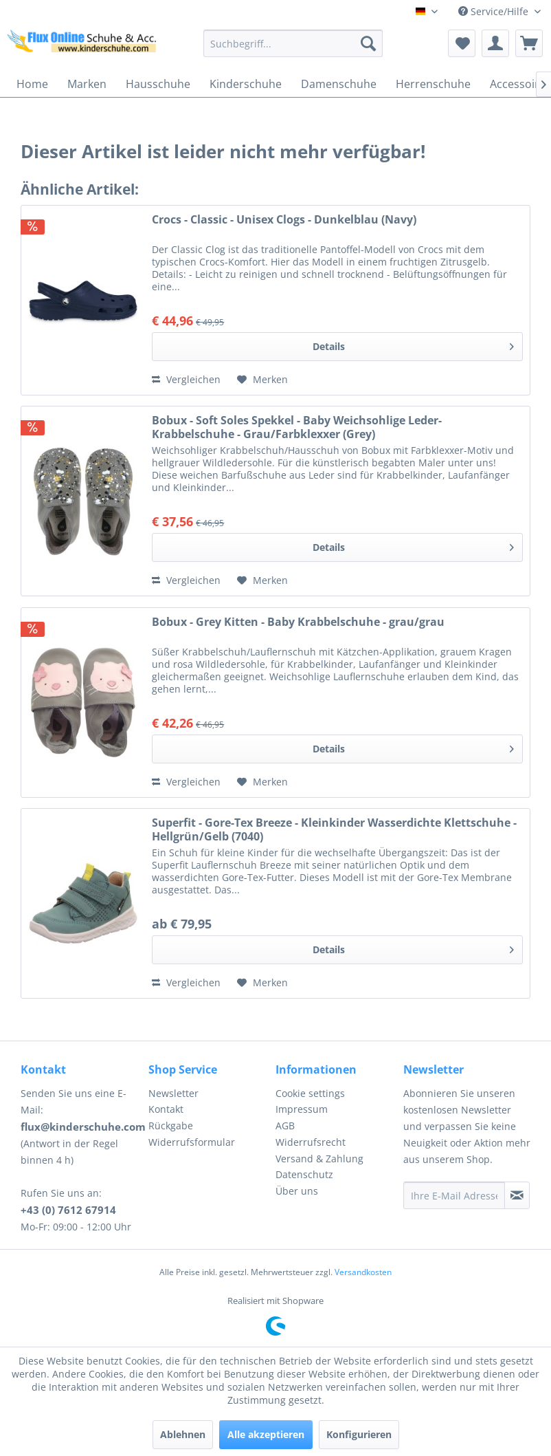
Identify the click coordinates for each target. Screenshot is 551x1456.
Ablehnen (182, 1434)
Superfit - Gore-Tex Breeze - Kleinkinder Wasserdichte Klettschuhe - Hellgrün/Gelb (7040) (334, 829)
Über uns (297, 1190)
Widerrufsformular (191, 1142)
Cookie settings (310, 1093)
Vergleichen (186, 379)
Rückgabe (170, 1125)
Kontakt (165, 1109)
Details (413, 344)
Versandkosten (363, 1272)
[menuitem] (293, 43)
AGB (285, 1125)
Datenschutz (304, 1174)
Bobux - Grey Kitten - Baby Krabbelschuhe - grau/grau (298, 622)
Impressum (302, 1109)
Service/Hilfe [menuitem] (494, 11)
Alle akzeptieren (265, 1434)
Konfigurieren (359, 1434)
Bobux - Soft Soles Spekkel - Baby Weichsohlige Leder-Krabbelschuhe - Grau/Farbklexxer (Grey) (297, 427)
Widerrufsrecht (311, 1142)
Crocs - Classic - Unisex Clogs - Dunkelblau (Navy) (284, 220)
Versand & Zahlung (319, 1158)
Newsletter (173, 1093)
